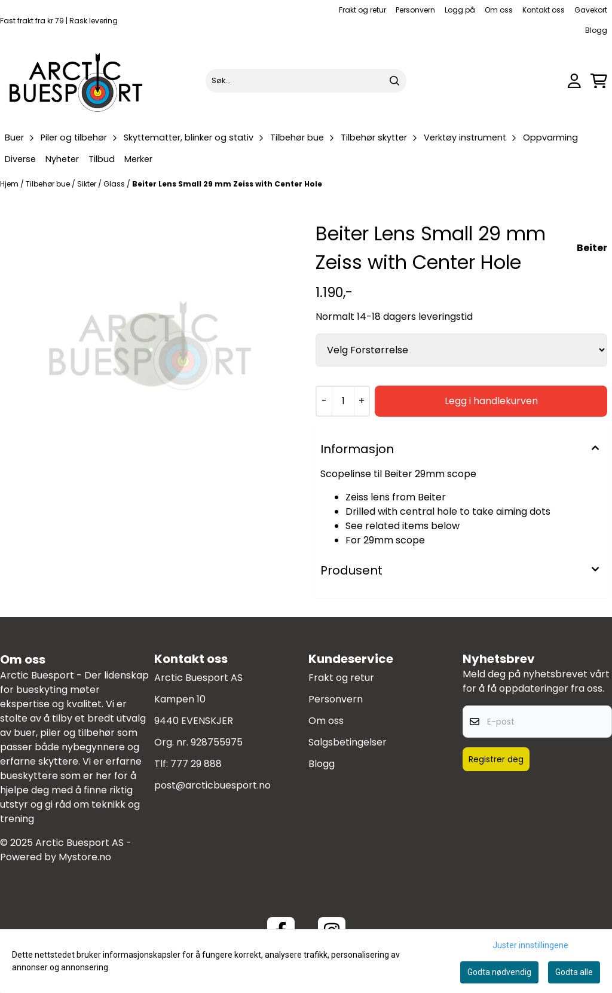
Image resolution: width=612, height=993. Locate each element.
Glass (115, 184)
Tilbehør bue (49, 184)
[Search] (394, 81)
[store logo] (76, 81)
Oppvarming (550, 137)
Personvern (415, 10)
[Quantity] (343, 401)
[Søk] (306, 81)
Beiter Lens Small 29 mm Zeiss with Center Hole (227, 184)
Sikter (87, 184)
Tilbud (101, 159)
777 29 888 (196, 764)
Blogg (596, 30)
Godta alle (574, 972)
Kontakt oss (543, 10)
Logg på (460, 10)
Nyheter (62, 159)
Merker (138, 159)
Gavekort (590, 10)
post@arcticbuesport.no (212, 785)
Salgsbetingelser (347, 742)
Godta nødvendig (499, 972)
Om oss (499, 10)
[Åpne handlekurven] (599, 81)
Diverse (20, 159)
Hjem (10, 184)
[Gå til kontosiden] (574, 81)
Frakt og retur (362, 10)
